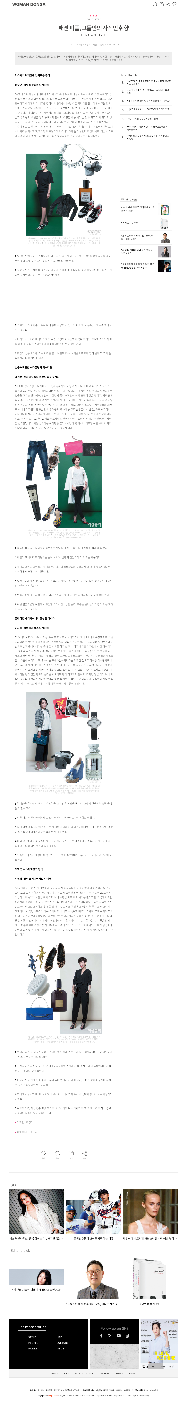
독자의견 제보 (59, 1390)
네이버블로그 (127, 1335)
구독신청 (33, 1390)
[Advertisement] (57, 299)
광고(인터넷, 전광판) (106, 1390)
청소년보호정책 (152, 1390)
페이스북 (101, 1335)
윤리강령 (49, 1390)
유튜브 (119, 1335)
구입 (171, 1366)
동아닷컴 (86, 1390)
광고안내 (41, 1390)
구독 (163, 1366)
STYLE (94, 15)
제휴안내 (119, 1390)
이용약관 (127, 1390)
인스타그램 (109, 1335)
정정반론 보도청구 (72, 1390)
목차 (154, 1366)
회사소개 (94, 1390)
